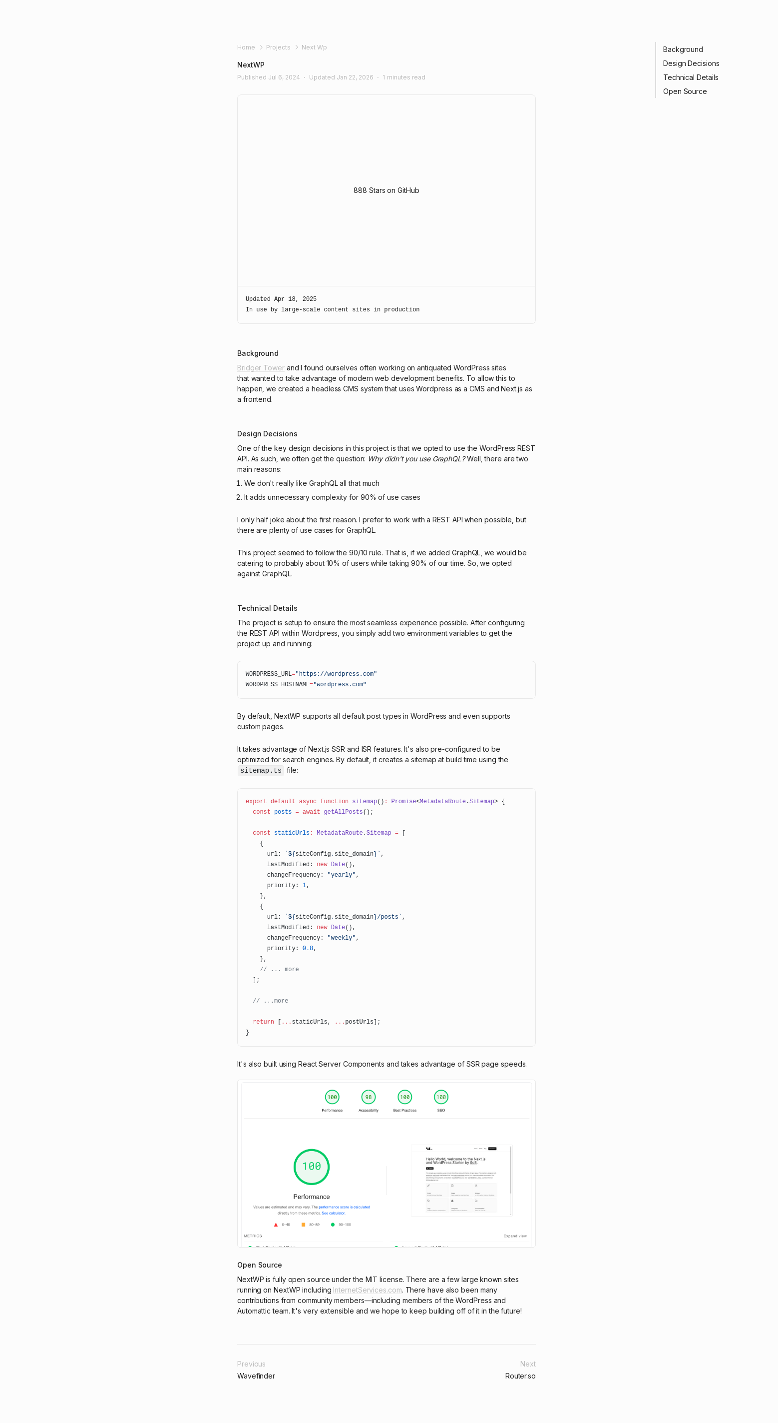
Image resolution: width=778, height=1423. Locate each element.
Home (246, 47)
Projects (278, 47)
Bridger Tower (261, 367)
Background (683, 49)
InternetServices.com (367, 1290)
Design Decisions (691, 63)
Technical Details (690, 77)
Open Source (685, 91)
